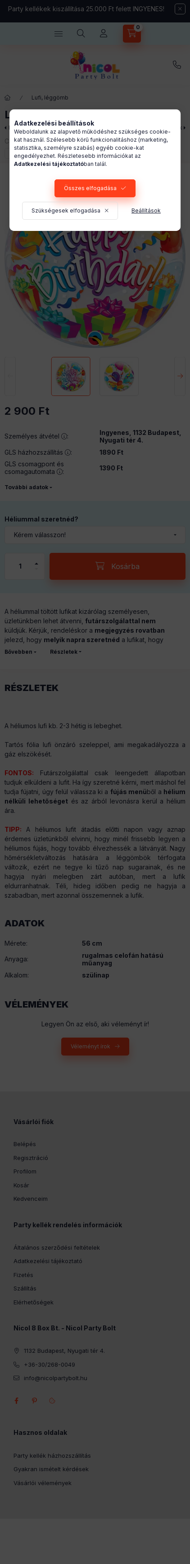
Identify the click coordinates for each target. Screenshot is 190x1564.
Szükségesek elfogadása (66, 210)
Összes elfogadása (90, 188)
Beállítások (146, 210)
